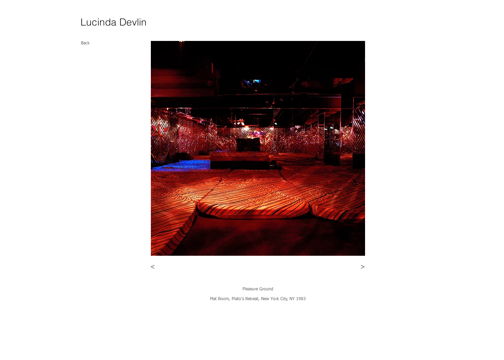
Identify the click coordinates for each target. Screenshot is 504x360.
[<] (152, 266)
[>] (363, 266)
